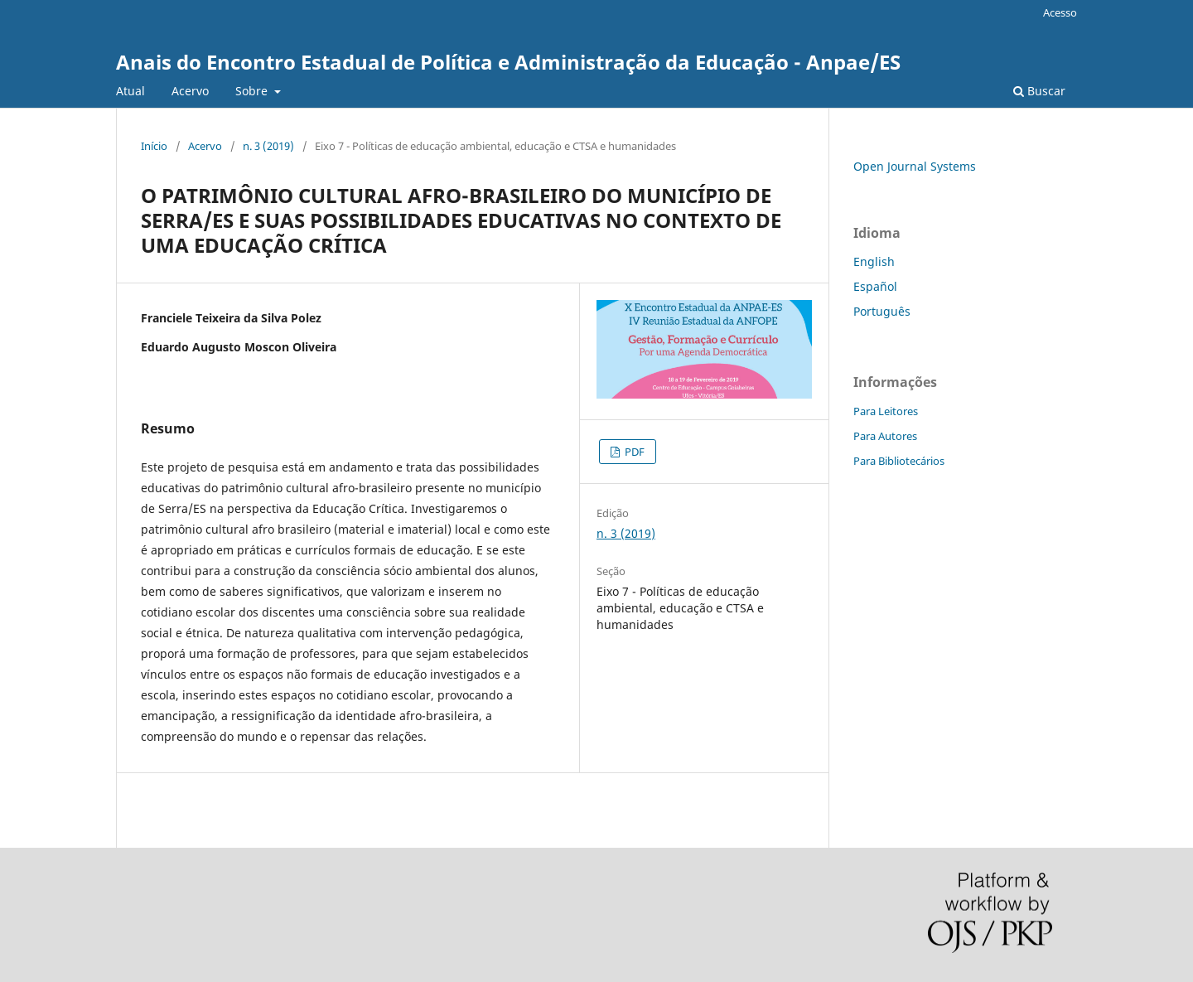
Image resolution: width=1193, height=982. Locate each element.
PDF (633, 451)
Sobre (253, 91)
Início (154, 145)
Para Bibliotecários (898, 460)
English (874, 261)
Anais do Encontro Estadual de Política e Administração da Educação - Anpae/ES (508, 61)
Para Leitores (885, 411)
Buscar (1039, 91)
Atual (130, 91)
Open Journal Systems (914, 166)
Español (875, 286)
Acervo (190, 91)
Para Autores (885, 435)
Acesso (1060, 12)
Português (881, 311)
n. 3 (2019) (268, 145)
